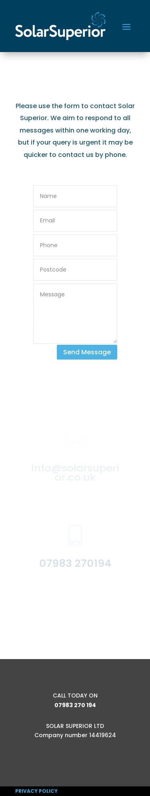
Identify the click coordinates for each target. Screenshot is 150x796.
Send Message (87, 352)
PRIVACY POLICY (36, 791)
